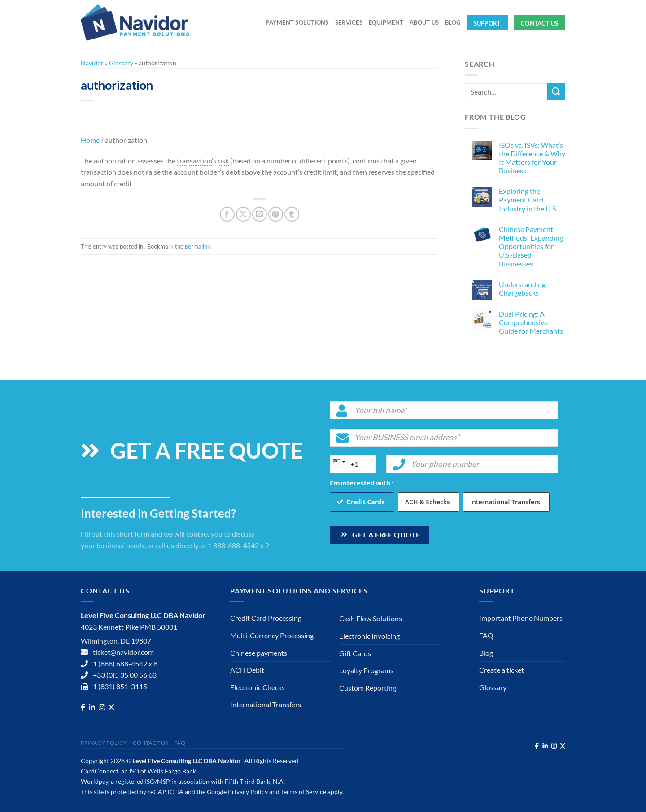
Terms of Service (303, 791)
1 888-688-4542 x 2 (238, 545)
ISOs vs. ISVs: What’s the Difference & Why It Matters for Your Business (532, 158)
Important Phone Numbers (521, 618)
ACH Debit (247, 670)
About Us (424, 22)
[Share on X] (243, 214)
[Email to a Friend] (259, 214)
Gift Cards (355, 653)
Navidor (92, 63)
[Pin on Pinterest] (275, 214)
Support (487, 23)
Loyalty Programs (366, 670)
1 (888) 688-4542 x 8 (125, 663)
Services (348, 22)
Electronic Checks (257, 687)
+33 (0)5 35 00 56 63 (125, 674)
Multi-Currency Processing (272, 635)
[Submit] (556, 91)
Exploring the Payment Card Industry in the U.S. (528, 199)
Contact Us (540, 23)
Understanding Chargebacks (522, 288)
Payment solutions (297, 22)
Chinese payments (258, 653)
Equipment (386, 22)
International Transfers (505, 502)
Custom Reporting (367, 687)
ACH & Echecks (427, 502)
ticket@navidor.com (123, 652)
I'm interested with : (361, 482)
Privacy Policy (104, 742)
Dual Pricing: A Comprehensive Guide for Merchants (531, 322)
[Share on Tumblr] (291, 214)
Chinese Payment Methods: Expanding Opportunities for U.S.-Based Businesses (531, 246)
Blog (452, 22)
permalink (197, 246)
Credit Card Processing (265, 618)
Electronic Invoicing (369, 636)
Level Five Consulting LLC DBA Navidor (186, 761)
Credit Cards (365, 502)
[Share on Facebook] (227, 214)
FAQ (486, 635)
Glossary (121, 63)
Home (90, 140)
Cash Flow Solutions (370, 618)
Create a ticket (501, 670)
